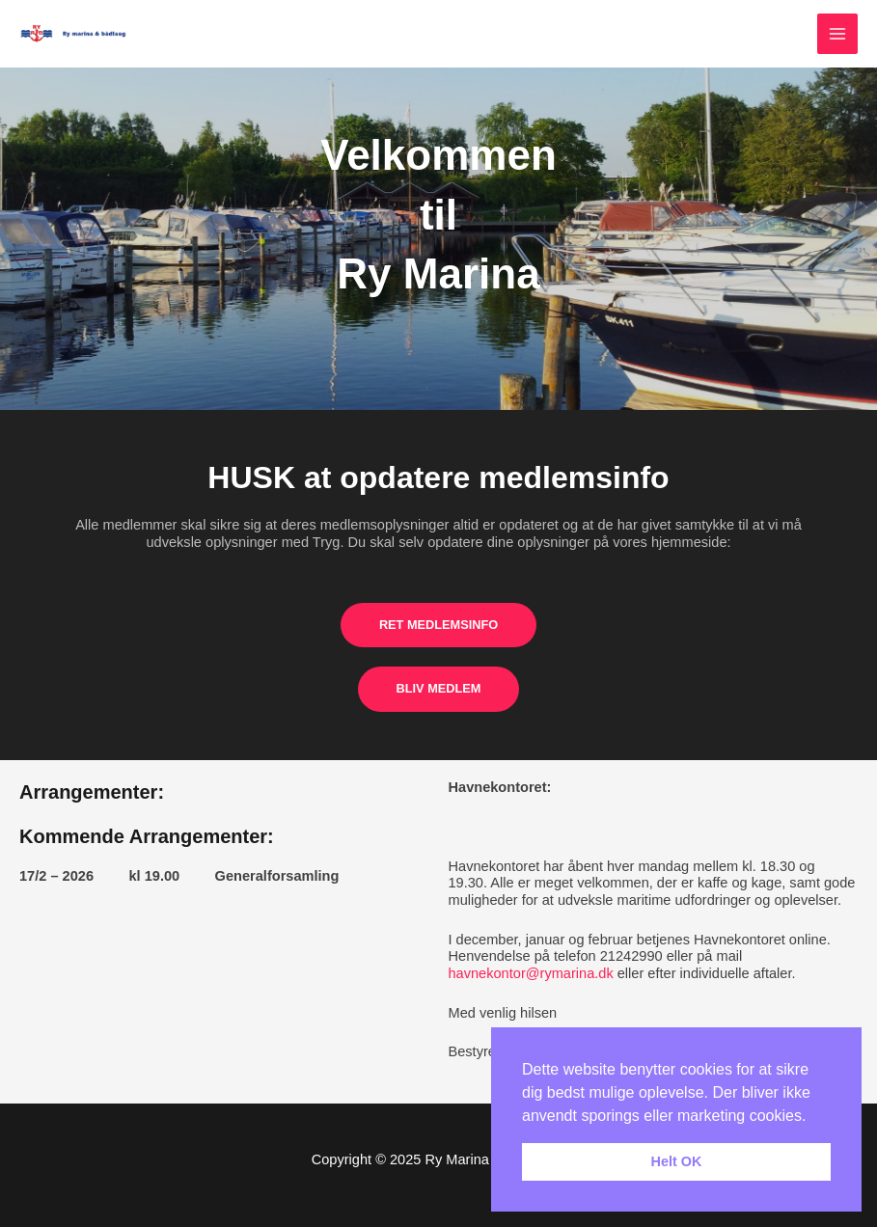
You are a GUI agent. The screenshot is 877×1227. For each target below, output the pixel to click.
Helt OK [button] (676, 1161)
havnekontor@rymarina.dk (531, 973)
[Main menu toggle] (837, 34)
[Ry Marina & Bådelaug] (77, 34)
